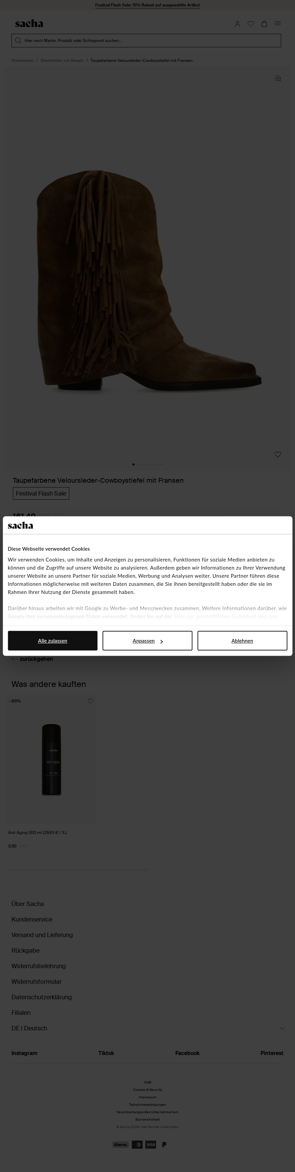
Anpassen (148, 641)
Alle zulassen (52, 641)
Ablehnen (242, 641)
